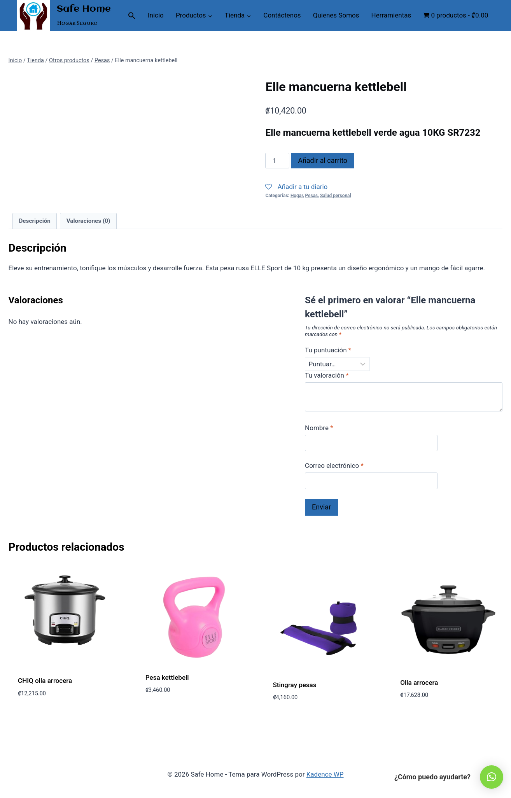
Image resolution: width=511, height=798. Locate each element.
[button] (132, 15)
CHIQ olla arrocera (45, 680)
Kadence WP (325, 774)
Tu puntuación (328, 350)
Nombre (319, 428)
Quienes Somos (336, 15)
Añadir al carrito (322, 160)
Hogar (296, 195)
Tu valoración (326, 375)
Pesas (311, 195)
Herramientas (391, 15)
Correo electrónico (334, 465)
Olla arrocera (419, 682)
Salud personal (335, 195)
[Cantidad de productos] (277, 160)
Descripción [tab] (35, 220)
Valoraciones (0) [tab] (88, 220)
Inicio (156, 15)
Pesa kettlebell (167, 677)
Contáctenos (282, 15)
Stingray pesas (295, 685)
